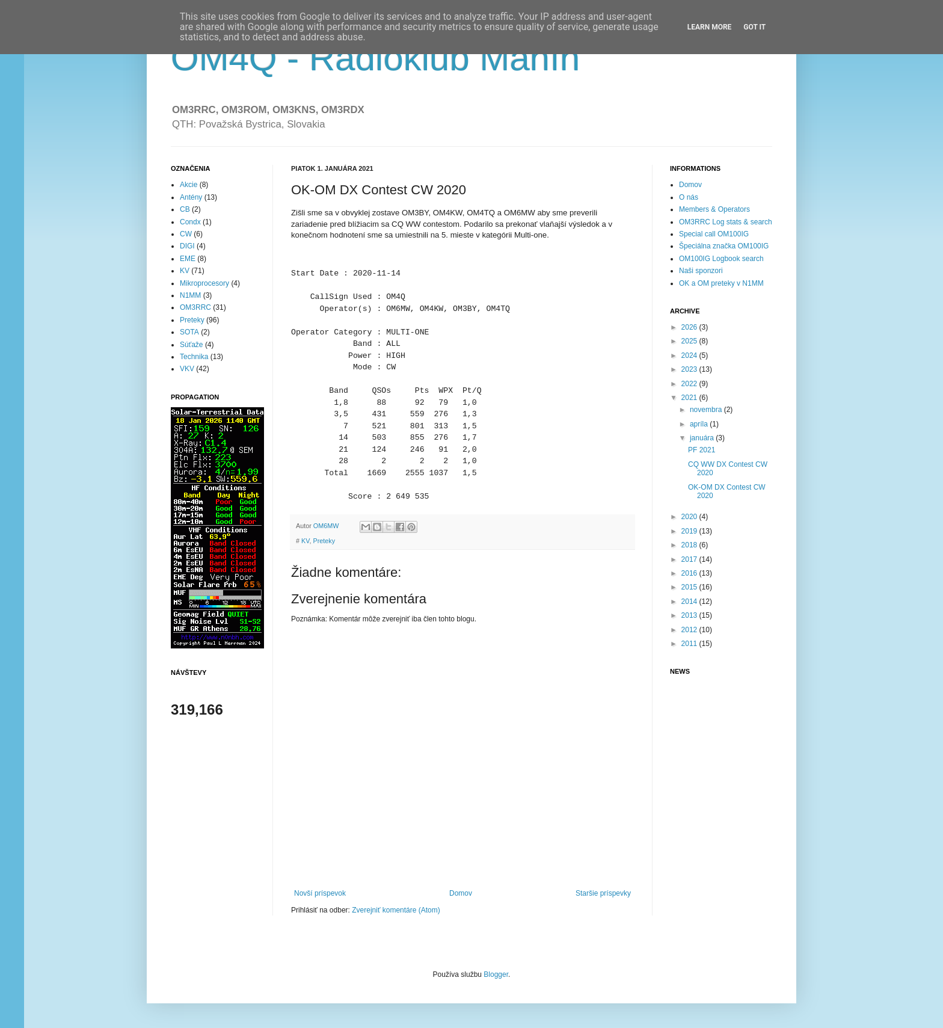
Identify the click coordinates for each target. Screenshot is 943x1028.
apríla (700, 424)
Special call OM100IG (714, 234)
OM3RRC (195, 307)
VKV (187, 369)
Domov (460, 893)
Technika (194, 356)
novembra (707, 409)
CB (185, 209)
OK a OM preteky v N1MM (721, 283)
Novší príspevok (320, 893)
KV (305, 540)
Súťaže (191, 344)
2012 (690, 630)
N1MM (190, 295)
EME (187, 258)
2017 (690, 559)
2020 (690, 516)
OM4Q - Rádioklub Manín (375, 58)
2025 (690, 341)
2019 (690, 531)
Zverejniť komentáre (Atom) (396, 910)
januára (703, 438)
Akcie (188, 184)
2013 (690, 615)
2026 (690, 327)
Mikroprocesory (204, 283)
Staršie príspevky (603, 893)
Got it (754, 27)
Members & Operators (714, 209)
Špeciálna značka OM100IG (724, 246)
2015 (690, 587)
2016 (690, 573)
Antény (191, 197)
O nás (688, 197)
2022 (690, 384)
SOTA (189, 332)
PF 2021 (701, 450)
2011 (690, 643)
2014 (690, 601)
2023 (690, 369)
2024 (690, 355)
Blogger (496, 974)
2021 (690, 397)
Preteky (324, 540)
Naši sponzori (701, 270)
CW (186, 234)
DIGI (187, 246)
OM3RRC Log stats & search (725, 222)
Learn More (709, 27)
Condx (190, 222)
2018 (690, 545)
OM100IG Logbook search (721, 258)
